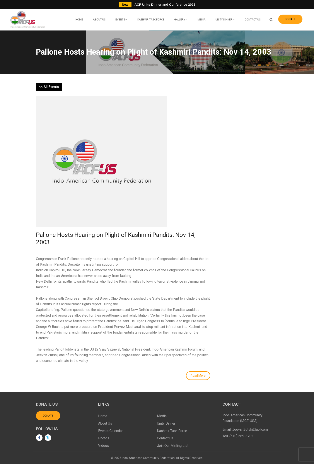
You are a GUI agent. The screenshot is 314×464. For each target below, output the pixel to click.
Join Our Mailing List (172, 446)
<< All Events (49, 87)
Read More (198, 375)
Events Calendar (110, 431)
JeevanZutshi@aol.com (250, 429)
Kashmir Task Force (150, 19)
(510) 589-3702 (241, 436)
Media (201, 19)
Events (120, 19)
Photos (103, 438)
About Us (99, 19)
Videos (103, 446)
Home (79, 19)
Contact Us (253, 19)
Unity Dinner (223, 19)
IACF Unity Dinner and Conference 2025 (157, 4)
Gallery (179, 19)
